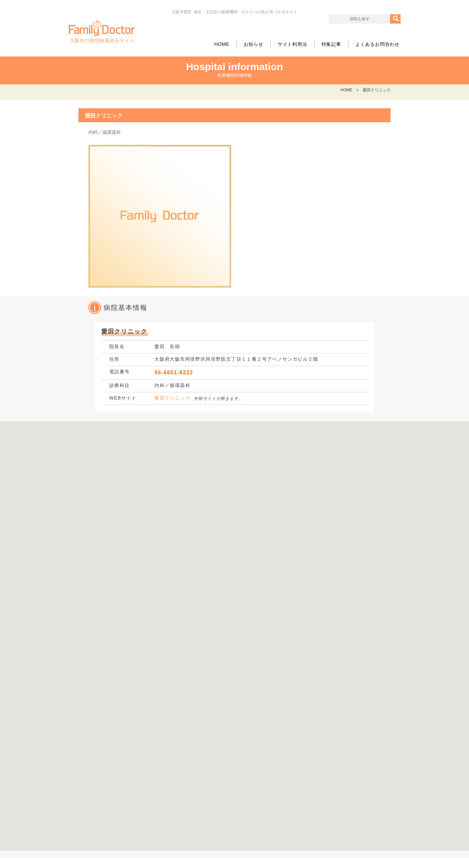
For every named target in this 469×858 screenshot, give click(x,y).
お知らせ (253, 44)
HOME (221, 44)
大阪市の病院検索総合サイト (102, 32)
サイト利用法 (292, 44)
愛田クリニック (172, 398)
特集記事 (331, 44)
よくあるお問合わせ (377, 44)
